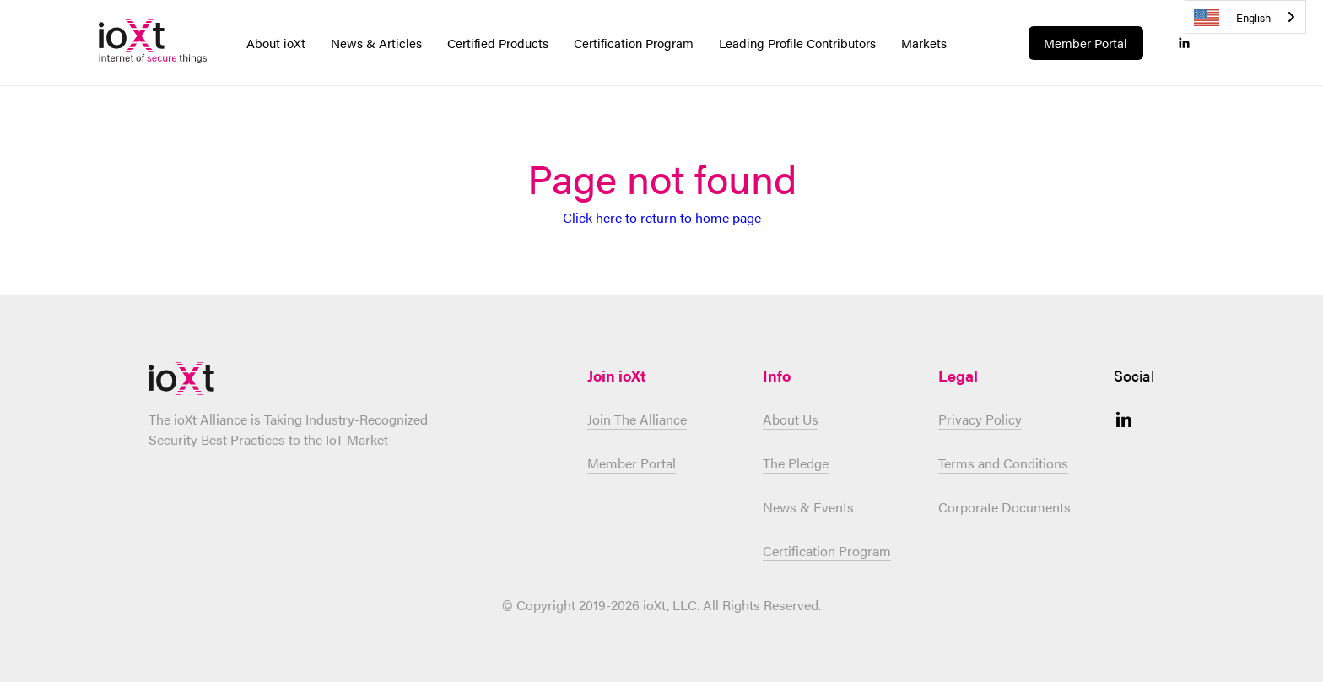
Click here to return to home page (662, 217)
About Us (790, 419)
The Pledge (796, 463)
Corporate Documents (1004, 507)
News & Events (808, 507)
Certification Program (827, 550)
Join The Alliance (637, 419)
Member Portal (1085, 42)
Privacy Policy (980, 419)
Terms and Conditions (1003, 463)
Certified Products (497, 42)
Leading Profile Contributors (797, 42)
